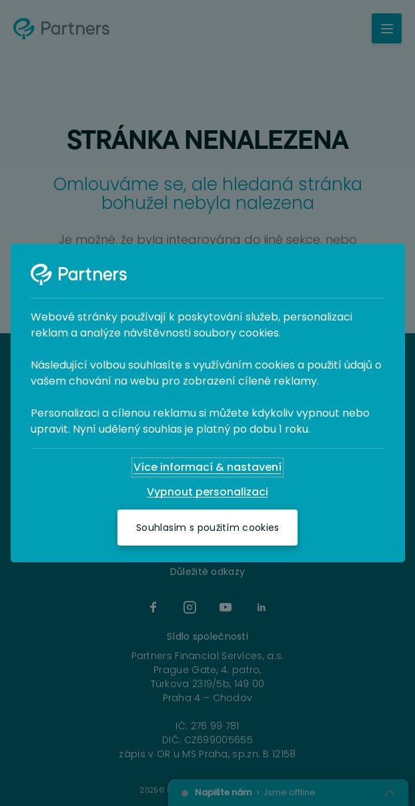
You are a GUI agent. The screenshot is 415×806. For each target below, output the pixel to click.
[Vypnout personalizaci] (207, 492)
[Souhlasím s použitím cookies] (207, 528)
